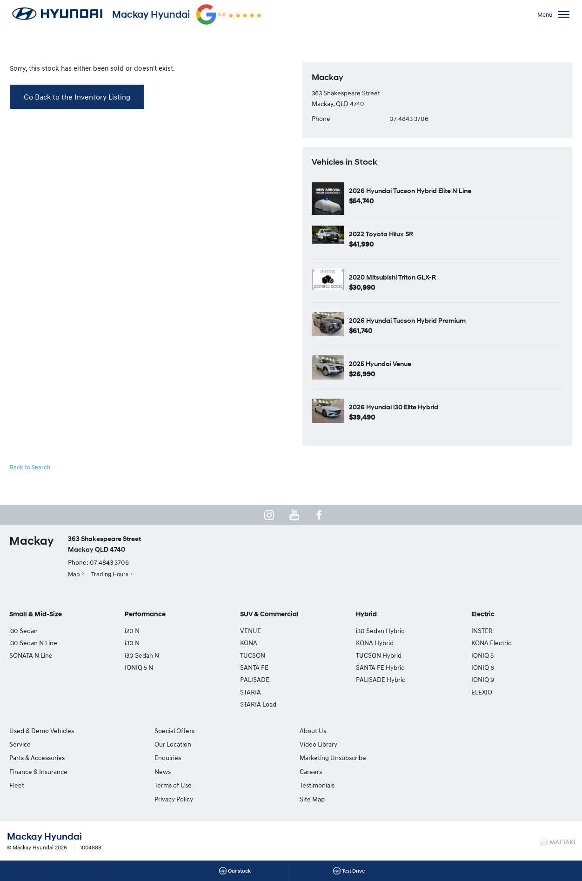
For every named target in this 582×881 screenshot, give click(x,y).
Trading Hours (109, 574)
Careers (453, 730)
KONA (248, 643)
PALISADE (254, 680)
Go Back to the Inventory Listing (77, 96)
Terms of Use (172, 785)
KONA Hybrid (375, 643)
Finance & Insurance (38, 771)
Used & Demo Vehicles (41, 730)
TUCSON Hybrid (378, 655)
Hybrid (366, 615)
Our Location (172, 744)
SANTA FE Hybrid (380, 667)
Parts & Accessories (37, 757)
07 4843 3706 (408, 118)
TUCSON (252, 655)
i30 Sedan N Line (33, 643)
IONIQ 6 (482, 667)
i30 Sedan (23, 630)
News (162, 771)
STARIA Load (258, 704)
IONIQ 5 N (139, 667)
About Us (311, 730)
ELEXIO (481, 692)
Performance (145, 615)
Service (20, 744)
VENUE (250, 630)
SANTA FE (254, 667)
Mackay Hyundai (151, 14)
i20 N (132, 630)
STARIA (250, 692)
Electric (483, 615)
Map (74, 574)
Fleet (16, 785)
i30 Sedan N (142, 655)
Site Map (455, 757)
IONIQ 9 (482, 680)
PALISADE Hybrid (381, 680)
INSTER (482, 630)
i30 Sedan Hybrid (380, 630)
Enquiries (167, 757)
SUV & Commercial (269, 615)
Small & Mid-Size (35, 615)
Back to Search (30, 467)
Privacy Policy (173, 799)
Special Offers (174, 730)
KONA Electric (491, 643)
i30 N (132, 643)
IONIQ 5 (482, 655)
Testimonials (459, 744)
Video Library (317, 744)
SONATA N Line (31, 655)
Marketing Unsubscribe (331, 757)
